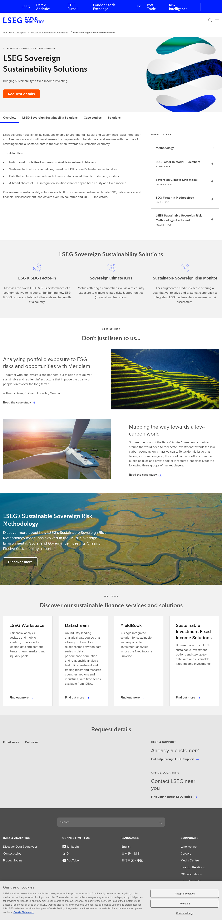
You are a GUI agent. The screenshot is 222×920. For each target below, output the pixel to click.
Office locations (191, 874)
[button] (22, 838)
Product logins (12, 860)
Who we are (189, 846)
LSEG (26, 7)
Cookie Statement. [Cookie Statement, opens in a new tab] (23, 912)
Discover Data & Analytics (20, 846)
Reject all (185, 903)
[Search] (210, 20)
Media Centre (190, 860)
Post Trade (151, 7)
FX (138, 7)
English (126, 846)
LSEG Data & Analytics (14, 32)
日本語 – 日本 (130, 853)
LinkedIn (70, 846)
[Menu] (217, 20)
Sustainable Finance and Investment (49, 32)
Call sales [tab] (31, 742)
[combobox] (106, 822)
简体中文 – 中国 (132, 860)
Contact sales (12, 853)
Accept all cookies (185, 893)
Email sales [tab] (11, 742)
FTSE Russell (72, 7)
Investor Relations (193, 867)
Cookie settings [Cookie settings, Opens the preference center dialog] (184, 913)
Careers (186, 853)
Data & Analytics (43, 7)
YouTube (70, 860)
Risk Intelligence (178, 7)
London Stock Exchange (104, 7)
